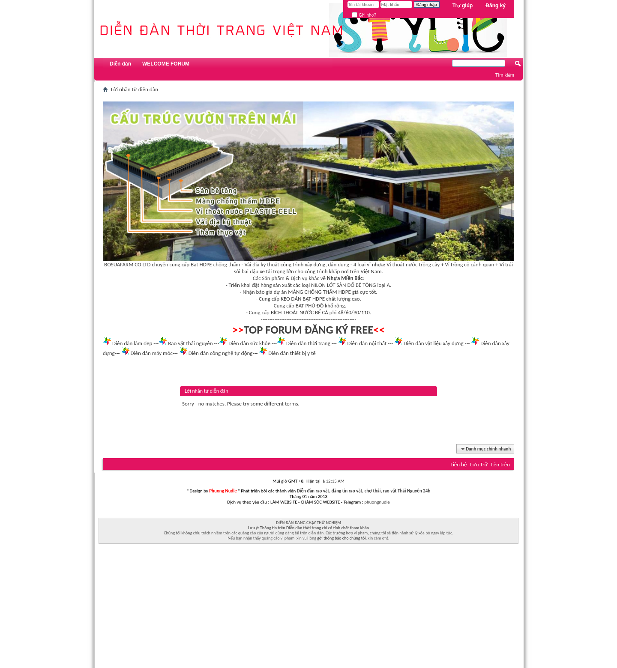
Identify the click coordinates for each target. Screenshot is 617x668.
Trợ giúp (462, 6)
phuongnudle (376, 502)
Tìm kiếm (504, 75)
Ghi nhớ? (364, 15)
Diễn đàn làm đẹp (132, 343)
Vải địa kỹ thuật (261, 264)
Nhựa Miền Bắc (344, 278)
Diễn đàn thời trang (308, 343)
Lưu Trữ (479, 464)
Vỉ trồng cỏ (457, 264)
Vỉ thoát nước (401, 264)
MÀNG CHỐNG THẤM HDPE (319, 292)
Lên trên (500, 464)
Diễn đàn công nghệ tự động (221, 353)
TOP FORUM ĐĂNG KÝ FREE (309, 330)
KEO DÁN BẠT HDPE (303, 298)
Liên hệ (458, 464)
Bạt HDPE (201, 264)
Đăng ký (495, 6)
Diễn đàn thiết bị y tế (292, 353)
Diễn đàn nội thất (367, 343)
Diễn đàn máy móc (151, 353)
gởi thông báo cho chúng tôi (341, 538)
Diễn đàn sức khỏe (249, 343)
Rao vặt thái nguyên (190, 343)
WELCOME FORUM (165, 64)
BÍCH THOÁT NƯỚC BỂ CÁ (299, 312)
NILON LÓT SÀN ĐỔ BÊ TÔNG (343, 285)
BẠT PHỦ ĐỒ (310, 305)
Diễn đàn (120, 64)
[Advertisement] (308, 608)
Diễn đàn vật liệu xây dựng (434, 343)
